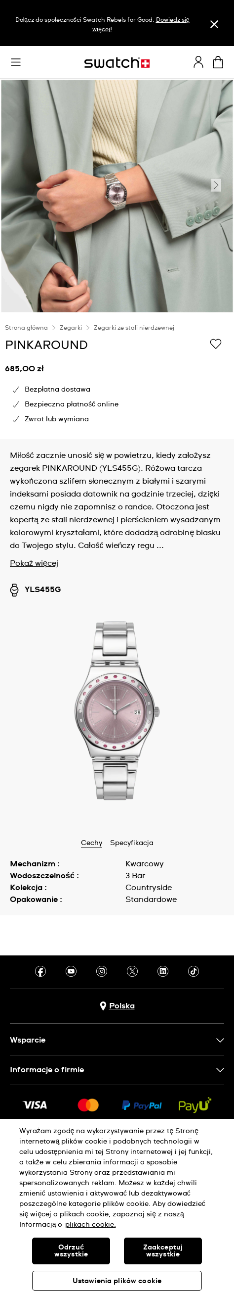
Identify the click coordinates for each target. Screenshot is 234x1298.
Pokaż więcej (34, 563)
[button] (16, 62)
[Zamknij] (214, 24)
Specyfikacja (132, 843)
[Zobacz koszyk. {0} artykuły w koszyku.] (218, 62)
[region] (117, 376)
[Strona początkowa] (117, 62)
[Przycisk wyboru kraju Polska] (117, 1006)
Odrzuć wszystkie (71, 1251)
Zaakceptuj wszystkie (163, 1251)
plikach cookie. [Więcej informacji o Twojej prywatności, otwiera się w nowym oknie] (90, 1224)
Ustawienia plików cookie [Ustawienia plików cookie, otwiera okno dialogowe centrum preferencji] (117, 1281)
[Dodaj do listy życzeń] (216, 344)
